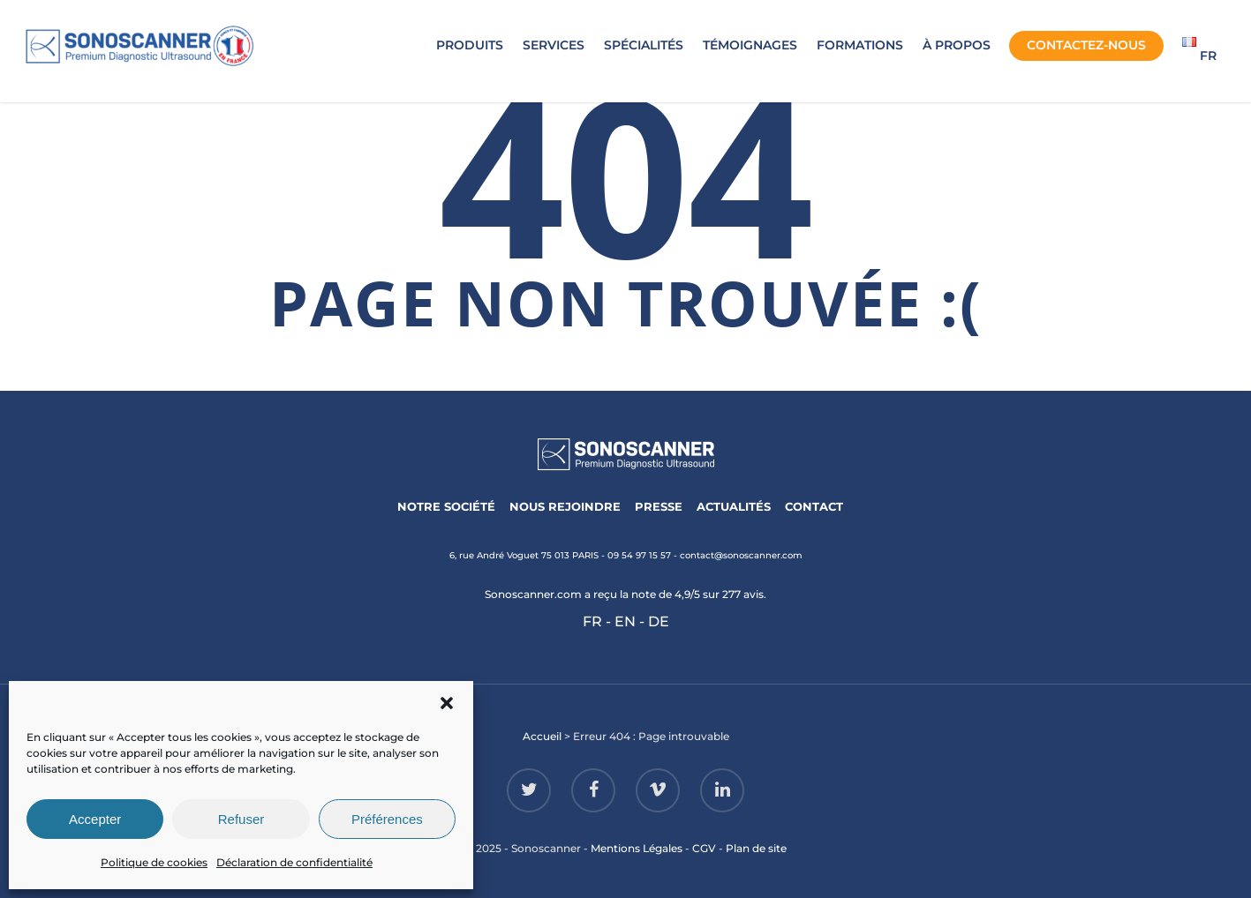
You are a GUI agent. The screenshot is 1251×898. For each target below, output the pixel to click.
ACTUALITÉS (734, 506)
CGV (704, 848)
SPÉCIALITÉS (643, 45)
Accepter (95, 819)
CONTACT (814, 506)
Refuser (241, 819)
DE (658, 621)
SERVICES (553, 45)
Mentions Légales (636, 848)
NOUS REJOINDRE (565, 506)
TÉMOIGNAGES (750, 45)
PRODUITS (469, 45)
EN (625, 621)
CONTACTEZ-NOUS (1086, 45)
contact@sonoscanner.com (741, 555)
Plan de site (756, 848)
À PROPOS (957, 45)
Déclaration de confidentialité (294, 862)
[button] (447, 703)
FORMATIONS (860, 45)
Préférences (387, 819)
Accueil (542, 736)
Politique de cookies (154, 862)
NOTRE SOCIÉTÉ (446, 506)
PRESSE (658, 506)
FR (592, 621)
